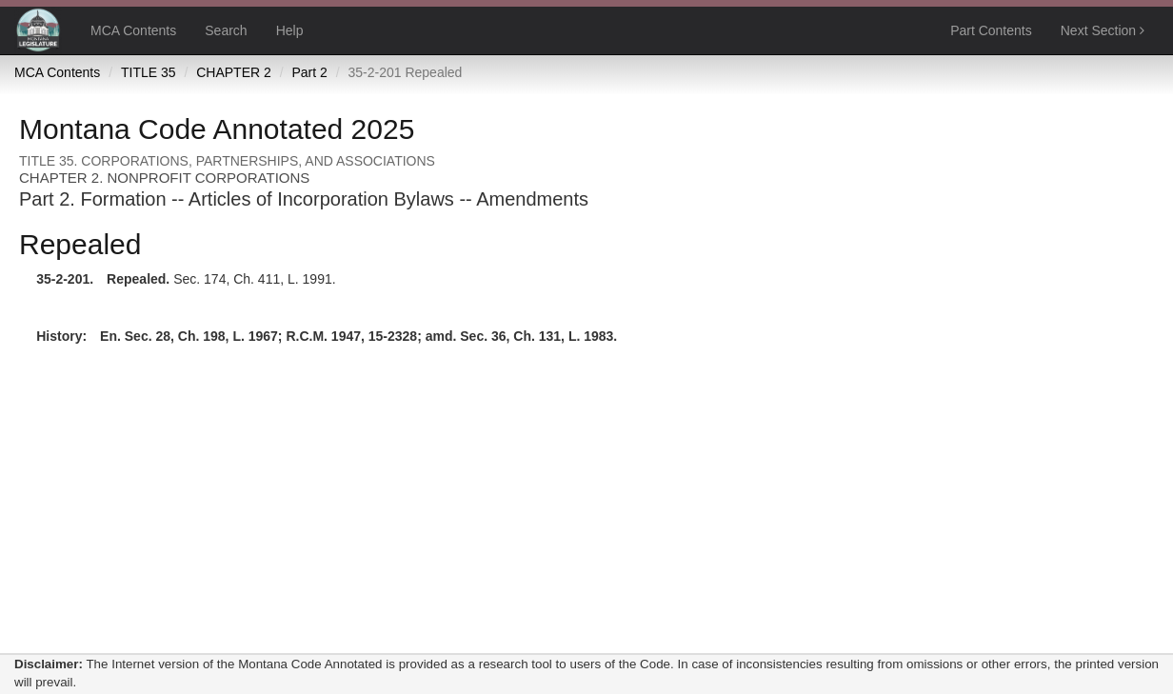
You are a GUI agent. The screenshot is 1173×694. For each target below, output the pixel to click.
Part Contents (991, 30)
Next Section (1102, 30)
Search (226, 30)
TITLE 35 (148, 72)
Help (290, 30)
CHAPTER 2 (233, 72)
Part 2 (309, 72)
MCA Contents (133, 30)
